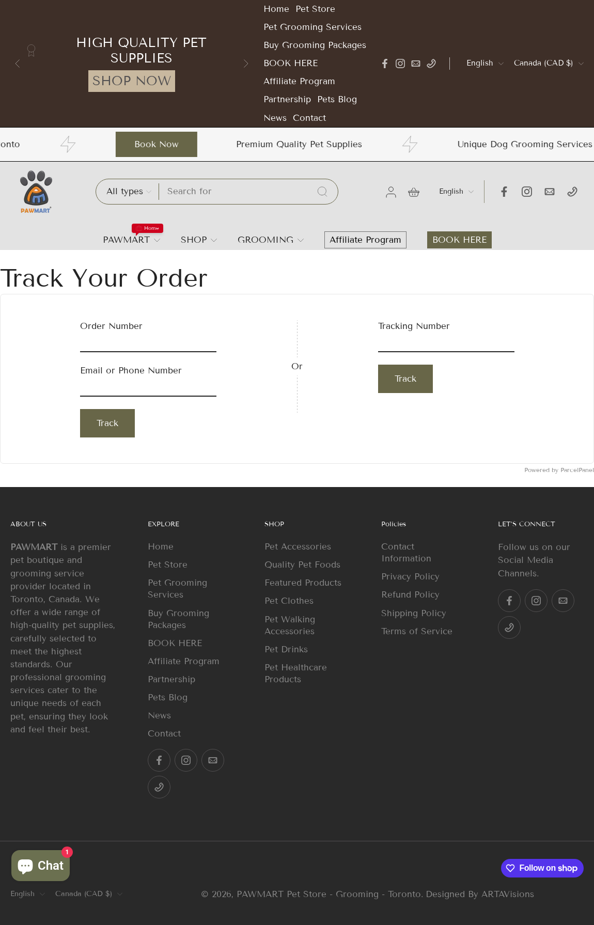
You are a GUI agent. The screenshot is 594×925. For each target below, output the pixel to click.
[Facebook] (385, 63)
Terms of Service (416, 631)
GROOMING (265, 239)
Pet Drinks (286, 649)
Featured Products (302, 582)
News (275, 118)
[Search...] (322, 191)
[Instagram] (400, 63)
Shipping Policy (413, 612)
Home (276, 9)
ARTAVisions (507, 894)
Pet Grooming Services (312, 27)
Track (107, 423)
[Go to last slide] (17, 63)
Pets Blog (337, 99)
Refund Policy (410, 594)
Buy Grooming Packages (314, 45)
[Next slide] (246, 63)
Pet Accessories (297, 546)
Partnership (287, 99)
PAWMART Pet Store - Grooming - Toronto (329, 894)
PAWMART (126, 239)
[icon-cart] (413, 191)
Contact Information (406, 552)
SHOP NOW (131, 81)
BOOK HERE (290, 63)
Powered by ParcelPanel (559, 470)
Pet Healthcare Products (295, 673)
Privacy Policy (410, 576)
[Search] (248, 191)
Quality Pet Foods (302, 564)
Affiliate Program (299, 81)
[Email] (416, 63)
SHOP (194, 239)
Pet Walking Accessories (289, 625)
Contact (309, 118)
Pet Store (315, 9)
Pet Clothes (289, 600)
